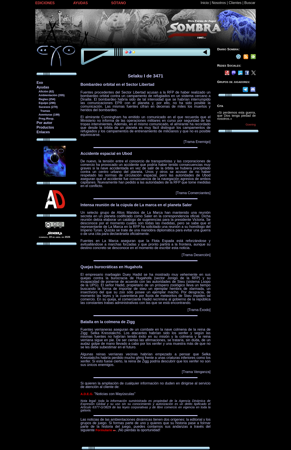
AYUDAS (80, 3)
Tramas (43, 110)
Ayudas (43, 87)
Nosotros (219, 3)
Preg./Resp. (45, 118)
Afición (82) (45, 91)
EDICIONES (45, 3)
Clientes (235, 3)
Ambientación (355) (50, 95)
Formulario (106, 430)
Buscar (249, 3)
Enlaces (43, 132)
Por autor (44, 123)
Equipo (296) (46, 103)
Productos (45, 127)
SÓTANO (118, 3)
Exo (40, 82)
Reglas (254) (45, 99)
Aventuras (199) (48, 114)
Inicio (205, 3)
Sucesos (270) (47, 107)
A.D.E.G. (86, 394)
